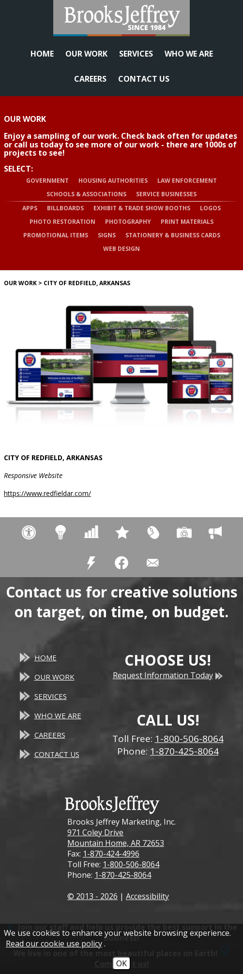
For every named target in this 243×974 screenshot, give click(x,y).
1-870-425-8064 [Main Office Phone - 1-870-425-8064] (184, 751)
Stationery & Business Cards (172, 235)
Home (42, 53)
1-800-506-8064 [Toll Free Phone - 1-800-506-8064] (189, 738)
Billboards (65, 208)
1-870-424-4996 (111, 853)
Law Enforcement (187, 180)
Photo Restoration (62, 222)
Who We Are (189, 53)
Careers (90, 78)
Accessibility (147, 896)
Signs (107, 235)
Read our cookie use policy (54, 943)
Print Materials (187, 222)
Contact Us (143, 78)
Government (47, 180)
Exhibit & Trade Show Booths (141, 208)
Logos (210, 208)
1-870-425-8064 (122, 875)
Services (136, 53)
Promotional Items (55, 235)
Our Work (86, 53)
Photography (128, 222)
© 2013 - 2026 (92, 896)
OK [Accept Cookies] (121, 963)
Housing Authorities (113, 180)
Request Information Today (168, 675)
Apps (29, 208)
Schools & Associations (86, 194)
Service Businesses (166, 194)
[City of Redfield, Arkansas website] (121, 365)
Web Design (121, 249)
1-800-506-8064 (131, 864)
